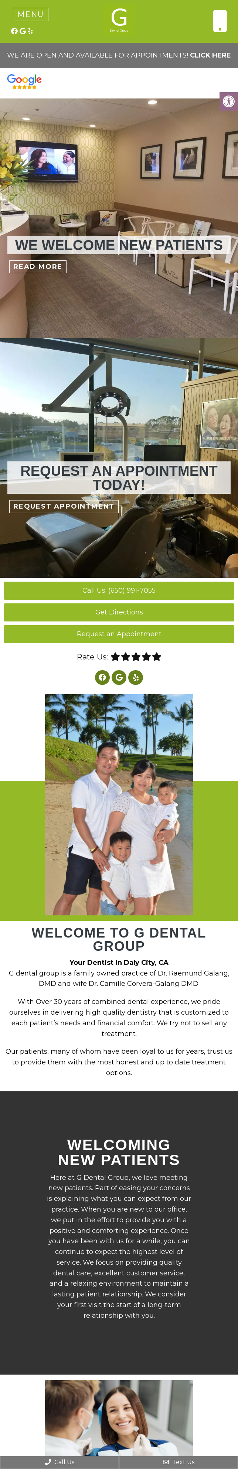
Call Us (59, 1462)
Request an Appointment (119, 634)
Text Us (178, 1462)
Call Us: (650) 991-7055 (119, 590)
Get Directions (119, 612)
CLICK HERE (210, 55)
